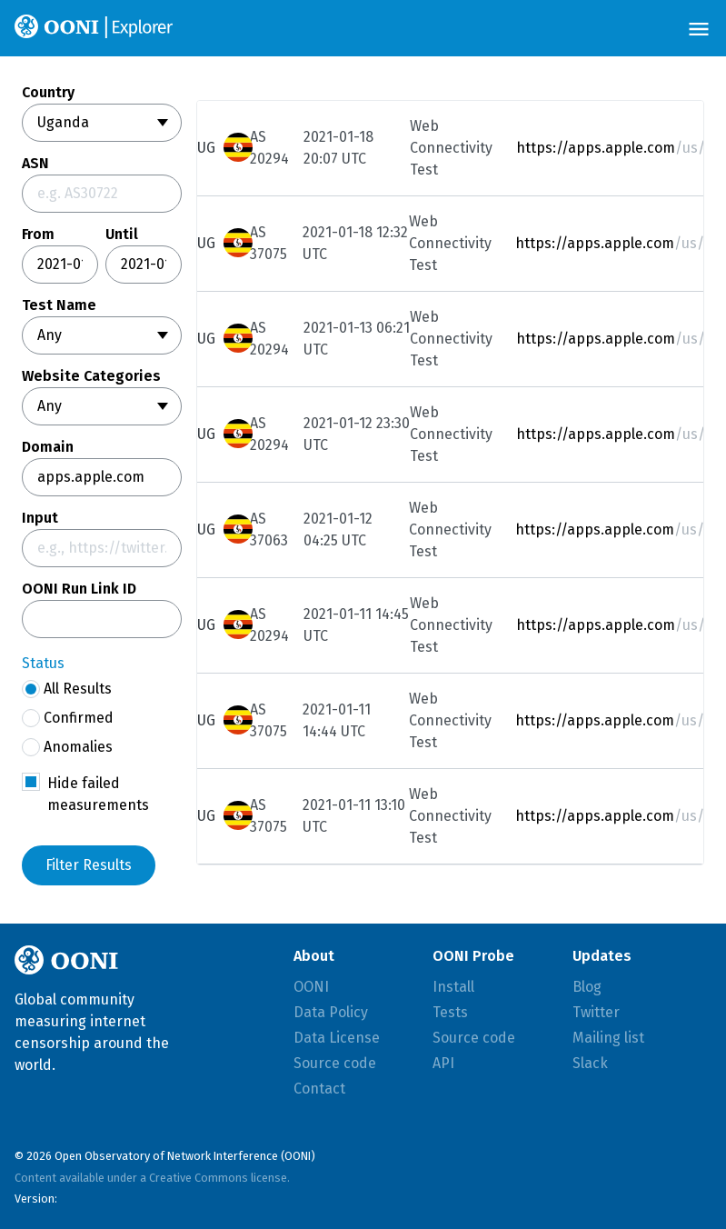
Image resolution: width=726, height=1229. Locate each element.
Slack (590, 1063)
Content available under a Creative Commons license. (152, 1177)
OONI (311, 986)
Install (453, 986)
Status (43, 663)
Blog (587, 986)
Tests (450, 1012)
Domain (48, 447)
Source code (334, 1063)
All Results (67, 689)
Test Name (59, 305)
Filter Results (88, 865)
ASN (35, 163)
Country (48, 92)
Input (40, 518)
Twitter (596, 1012)
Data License (336, 1037)
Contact (319, 1088)
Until (121, 234)
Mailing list (608, 1037)
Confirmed (68, 718)
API (443, 1063)
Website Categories (91, 376)
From (38, 234)
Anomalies (67, 747)
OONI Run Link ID (79, 589)
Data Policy (330, 1012)
